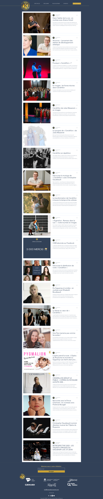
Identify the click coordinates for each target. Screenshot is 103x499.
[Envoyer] (51, 471)
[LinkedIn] (52, 495)
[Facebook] (48, 495)
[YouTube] (54, 495)
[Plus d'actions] (77, 15)
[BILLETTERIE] (77, 3)
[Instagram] (50, 495)
